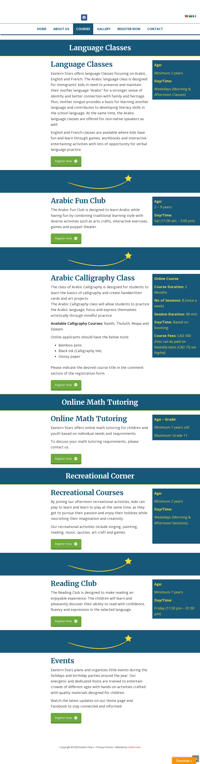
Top (190, 754)
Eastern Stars (100, 11)
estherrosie (134, 755)
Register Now (66, 169)
